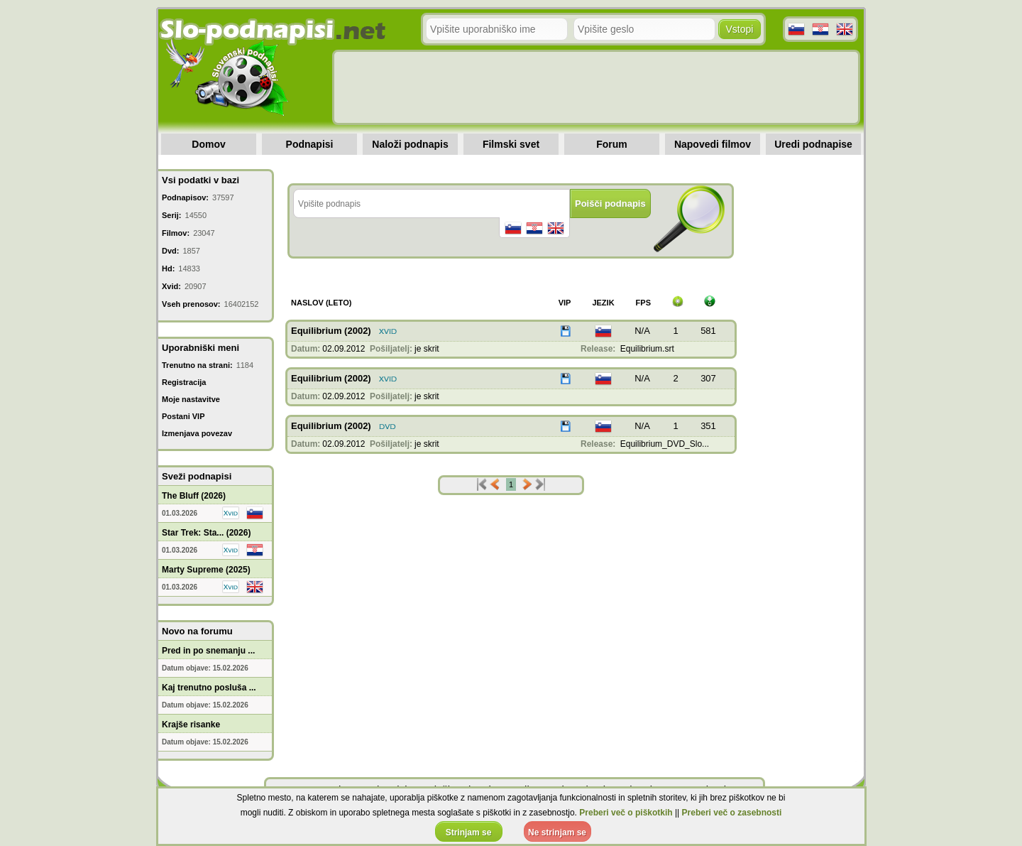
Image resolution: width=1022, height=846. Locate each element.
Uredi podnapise (813, 144)
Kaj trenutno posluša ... (209, 688)
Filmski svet (511, 144)
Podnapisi (310, 144)
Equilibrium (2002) (331, 330)
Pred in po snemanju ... (208, 651)
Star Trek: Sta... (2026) (206, 533)
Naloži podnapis (410, 144)
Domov (208, 144)
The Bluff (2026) (194, 496)
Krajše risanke (191, 725)
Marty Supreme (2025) (206, 570)
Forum (611, 144)
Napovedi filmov (712, 144)
